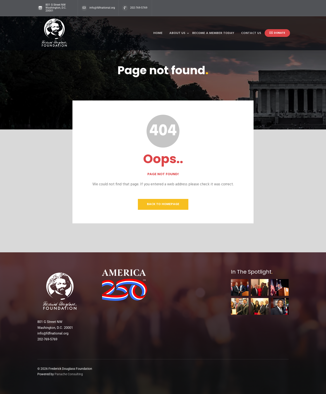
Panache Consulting (69, 374)
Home (158, 33)
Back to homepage (163, 204)
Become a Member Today (213, 33)
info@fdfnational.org (102, 7)
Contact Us (251, 33)
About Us (177, 33)
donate (277, 33)
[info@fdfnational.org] (84, 8)
